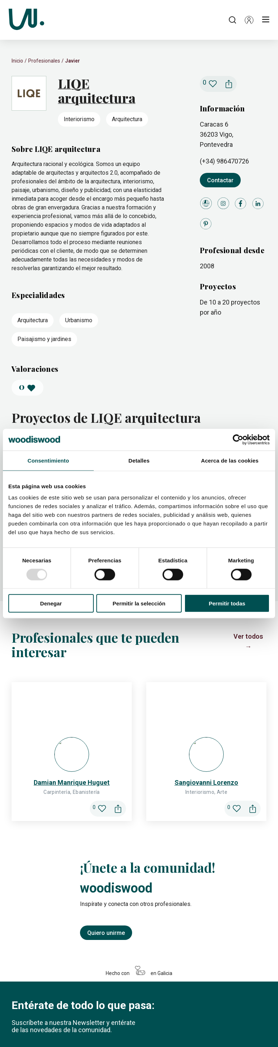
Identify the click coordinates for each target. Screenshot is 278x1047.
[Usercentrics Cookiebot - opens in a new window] (238, 439)
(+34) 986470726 (224, 161)
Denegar (51, 603)
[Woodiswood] (26, 20)
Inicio (17, 61)
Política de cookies (31, 1026)
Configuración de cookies (79, 1026)
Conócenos (209, 1010)
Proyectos (25, 1010)
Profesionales (44, 61)
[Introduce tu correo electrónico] (69, 786)
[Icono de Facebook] (36, 990)
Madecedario (102, 1010)
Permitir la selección (139, 603)
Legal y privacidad (126, 1026)
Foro (166, 1010)
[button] (249, 20)
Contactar (220, 180)
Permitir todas (227, 603)
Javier (72, 61)
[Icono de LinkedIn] (53, 990)
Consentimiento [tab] (48, 460)
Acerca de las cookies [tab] (229, 460)
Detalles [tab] (139, 460)
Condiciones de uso (168, 1026)
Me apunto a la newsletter (53, 913)
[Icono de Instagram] (19, 990)
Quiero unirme (106, 660)
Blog (184, 1010)
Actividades (140, 1010)
